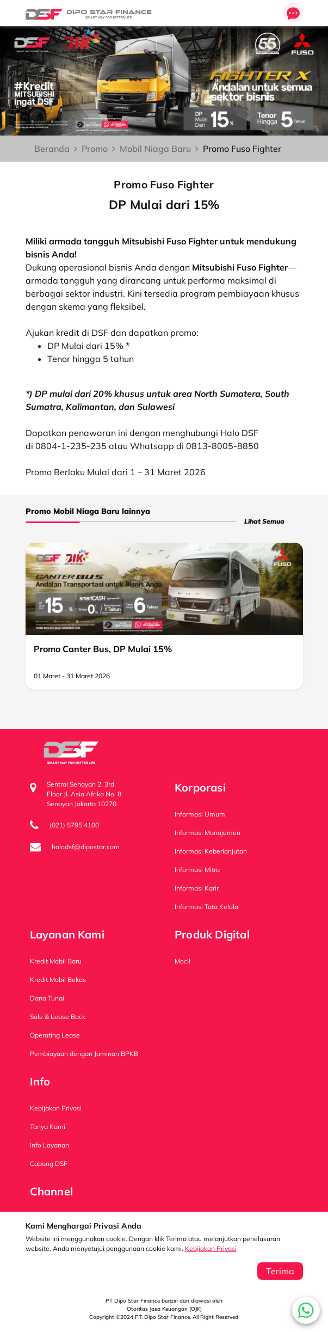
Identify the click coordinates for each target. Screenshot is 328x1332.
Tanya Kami (47, 1126)
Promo (95, 148)
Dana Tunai (47, 998)
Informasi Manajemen (207, 832)
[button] (306, 1310)
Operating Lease (55, 1035)
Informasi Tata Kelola (206, 907)
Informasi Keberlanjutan (211, 851)
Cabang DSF (48, 1163)
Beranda (52, 148)
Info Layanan (49, 1145)
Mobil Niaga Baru (155, 148)
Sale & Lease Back (57, 1016)
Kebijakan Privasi (211, 1248)
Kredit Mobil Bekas (58, 979)
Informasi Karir (197, 888)
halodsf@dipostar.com (86, 847)
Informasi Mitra (197, 870)
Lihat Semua (264, 521)
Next (311, 624)
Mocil (182, 961)
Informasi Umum (200, 814)
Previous (17, 624)
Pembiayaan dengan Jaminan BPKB (84, 1053)
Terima (280, 1271)
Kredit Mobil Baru (56, 961)
